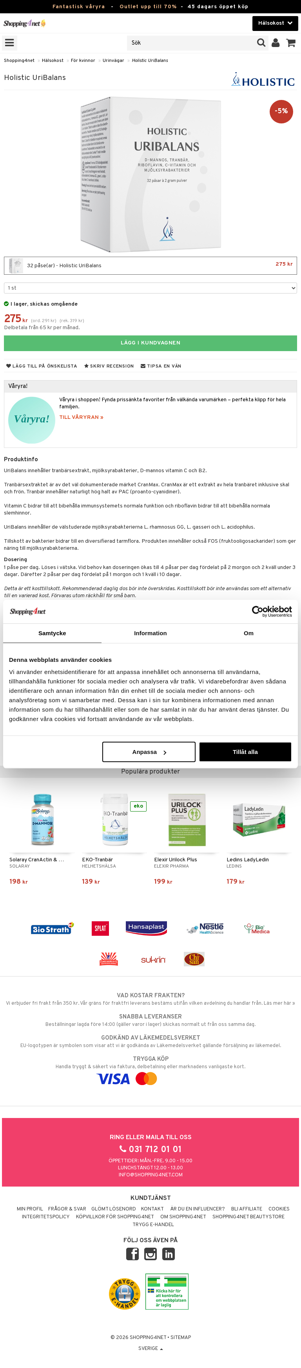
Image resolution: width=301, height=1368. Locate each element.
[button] (291, 43)
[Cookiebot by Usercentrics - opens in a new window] (257, 611)
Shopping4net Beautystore (248, 1217)
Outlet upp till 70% (148, 7)
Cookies (279, 1209)
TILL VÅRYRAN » (81, 417)
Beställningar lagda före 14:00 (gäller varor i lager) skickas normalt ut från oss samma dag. (150, 1020)
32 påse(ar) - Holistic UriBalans (150, 266)
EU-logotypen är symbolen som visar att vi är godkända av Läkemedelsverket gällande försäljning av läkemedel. (150, 1041)
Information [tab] (150, 632)
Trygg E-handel (153, 1225)
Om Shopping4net (183, 1217)
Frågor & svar (67, 1209)
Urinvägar (113, 61)
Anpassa (149, 751)
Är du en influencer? (197, 1209)
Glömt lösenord (113, 1209)
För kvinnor (83, 61)
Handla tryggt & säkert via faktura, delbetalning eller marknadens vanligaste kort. (150, 1069)
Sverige (150, 1349)
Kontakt (152, 1209)
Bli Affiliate (246, 1209)
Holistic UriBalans (150, 61)
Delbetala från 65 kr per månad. (42, 327)
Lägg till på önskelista (42, 366)
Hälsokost (52, 61)
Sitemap (180, 1338)
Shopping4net (19, 61)
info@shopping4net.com (151, 1175)
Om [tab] (249, 632)
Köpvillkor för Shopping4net (115, 1217)
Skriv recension (109, 366)
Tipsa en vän (161, 366)
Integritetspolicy (46, 1217)
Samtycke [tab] (52, 632)
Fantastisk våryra (79, 7)
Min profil (30, 1209)
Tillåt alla (245, 751)
